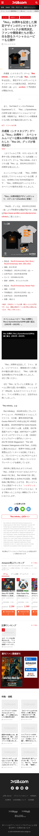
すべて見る (34, 563)
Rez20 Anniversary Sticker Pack (23, 286)
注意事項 (8, 800)
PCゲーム (19, 7)
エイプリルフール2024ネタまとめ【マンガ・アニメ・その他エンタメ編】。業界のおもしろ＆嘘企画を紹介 (29, 738)
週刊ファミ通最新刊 (11, 654)
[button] (31, 664)
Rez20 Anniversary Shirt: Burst (22, 261)
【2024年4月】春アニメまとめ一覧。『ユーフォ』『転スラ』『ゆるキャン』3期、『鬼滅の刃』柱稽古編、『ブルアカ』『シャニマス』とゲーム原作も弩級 (29, 762)
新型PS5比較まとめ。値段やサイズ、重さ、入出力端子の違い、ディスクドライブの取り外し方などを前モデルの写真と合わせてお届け (10, 738)
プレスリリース (25, 17)
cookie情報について (19, 800)
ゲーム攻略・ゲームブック (19, 574)
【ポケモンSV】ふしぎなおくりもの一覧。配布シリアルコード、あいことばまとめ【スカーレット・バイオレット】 (10, 762)
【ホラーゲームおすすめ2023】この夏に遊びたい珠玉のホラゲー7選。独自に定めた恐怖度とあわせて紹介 (29, 714)
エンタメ (29, 11)
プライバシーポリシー (21, 796)
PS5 (13, 7)
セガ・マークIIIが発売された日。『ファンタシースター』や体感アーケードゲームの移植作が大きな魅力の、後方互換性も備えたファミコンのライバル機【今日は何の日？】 (8, 641)
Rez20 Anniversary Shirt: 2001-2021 (17, 264)
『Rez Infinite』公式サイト (19, 516)
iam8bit (22, 87)
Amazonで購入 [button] (8, 613)
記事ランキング (9, 625)
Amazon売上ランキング (13, 563)
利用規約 (33, 796)
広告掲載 (31, 800)
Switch (8, 7)
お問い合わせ (7, 796)
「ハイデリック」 (29, 485)
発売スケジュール (30, 7)
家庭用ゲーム (14, 17)
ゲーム (5, 574)
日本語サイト (11, 304)
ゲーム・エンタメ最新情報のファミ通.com (13, 11)
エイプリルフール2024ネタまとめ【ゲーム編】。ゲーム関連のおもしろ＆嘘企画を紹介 (10, 714)
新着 (2, 7)
